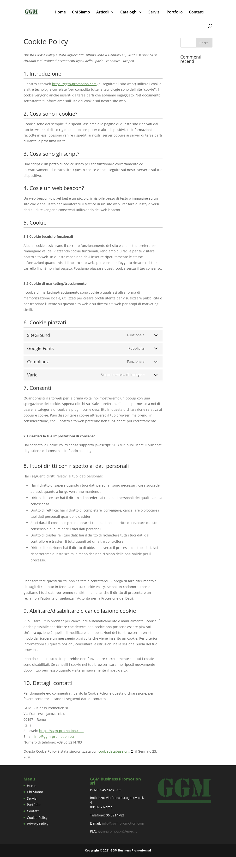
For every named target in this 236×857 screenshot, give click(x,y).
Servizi (154, 12)
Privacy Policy (37, 823)
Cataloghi (128, 12)
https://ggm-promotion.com (74, 84)
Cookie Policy (37, 817)
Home (60, 12)
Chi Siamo (81, 12)
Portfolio (175, 12)
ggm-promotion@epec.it (117, 831)
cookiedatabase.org (114, 751)
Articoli (102, 12)
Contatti (196, 12)
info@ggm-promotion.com (55, 736)
